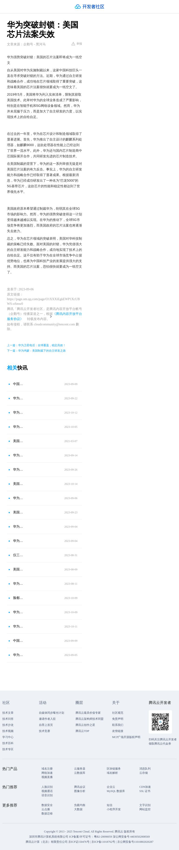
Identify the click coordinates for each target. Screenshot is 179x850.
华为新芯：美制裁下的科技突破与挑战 (18, 626)
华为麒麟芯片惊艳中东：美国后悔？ (18, 427)
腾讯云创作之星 (85, 725)
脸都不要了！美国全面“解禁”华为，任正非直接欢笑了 (18, 598)
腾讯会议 (79, 787)
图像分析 (79, 791)
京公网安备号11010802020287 (135, 841)
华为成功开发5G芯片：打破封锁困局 (18, 541)
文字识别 (145, 805)
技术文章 (8, 712)
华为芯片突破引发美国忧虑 (18, 612)
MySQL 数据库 (116, 791)
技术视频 (8, 731)
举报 (77, 44)
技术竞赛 (44, 731)
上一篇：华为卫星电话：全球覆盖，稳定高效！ (36, 345)
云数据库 (79, 772)
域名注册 (47, 768)
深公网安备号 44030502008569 (131, 836)
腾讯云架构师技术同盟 (89, 718)
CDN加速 (145, 787)
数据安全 (47, 805)
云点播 (45, 809)
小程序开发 (114, 809)
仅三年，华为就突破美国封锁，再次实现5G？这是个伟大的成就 (18, 555)
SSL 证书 (144, 791)
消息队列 (145, 768)
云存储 (143, 772)
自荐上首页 (46, 725)
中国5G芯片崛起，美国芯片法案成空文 (18, 384)
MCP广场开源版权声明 (126, 737)
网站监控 (145, 809)
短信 (109, 805)
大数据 (78, 809)
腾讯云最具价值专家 (88, 712)
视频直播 (47, 777)
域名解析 (112, 772)
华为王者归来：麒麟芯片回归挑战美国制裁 (18, 583)
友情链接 (117, 731)
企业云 (111, 787)
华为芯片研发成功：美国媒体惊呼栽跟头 (18, 469)
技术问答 (8, 718)
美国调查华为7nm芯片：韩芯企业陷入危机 (18, 512)
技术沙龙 (8, 725)
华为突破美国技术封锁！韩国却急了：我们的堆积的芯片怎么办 (18, 498)
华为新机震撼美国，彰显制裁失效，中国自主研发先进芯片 (18, 655)
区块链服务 (114, 768)
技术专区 (8, 749)
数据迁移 (47, 813)
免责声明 (117, 718)
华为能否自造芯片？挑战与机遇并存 (18, 398)
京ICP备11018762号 (103, 841)
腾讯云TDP (82, 731)
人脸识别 (47, 787)
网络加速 (47, 772)
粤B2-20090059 (103, 836)
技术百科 (8, 743)
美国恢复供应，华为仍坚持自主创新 (18, 569)
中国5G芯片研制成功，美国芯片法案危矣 (18, 640)
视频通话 (47, 791)
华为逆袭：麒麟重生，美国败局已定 (18, 526)
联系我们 (117, 725)
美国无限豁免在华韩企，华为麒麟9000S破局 (18, 484)
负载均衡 (79, 805)
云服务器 (79, 768)
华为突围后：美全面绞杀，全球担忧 (18, 412)
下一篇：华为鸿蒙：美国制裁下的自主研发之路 (36, 350)
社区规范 (117, 712)
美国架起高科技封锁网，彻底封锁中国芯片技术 (18, 441)
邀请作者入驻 (47, 718)
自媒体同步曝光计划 (51, 712)
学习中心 (8, 737)
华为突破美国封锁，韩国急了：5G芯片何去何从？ (18, 455)
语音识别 (47, 795)
